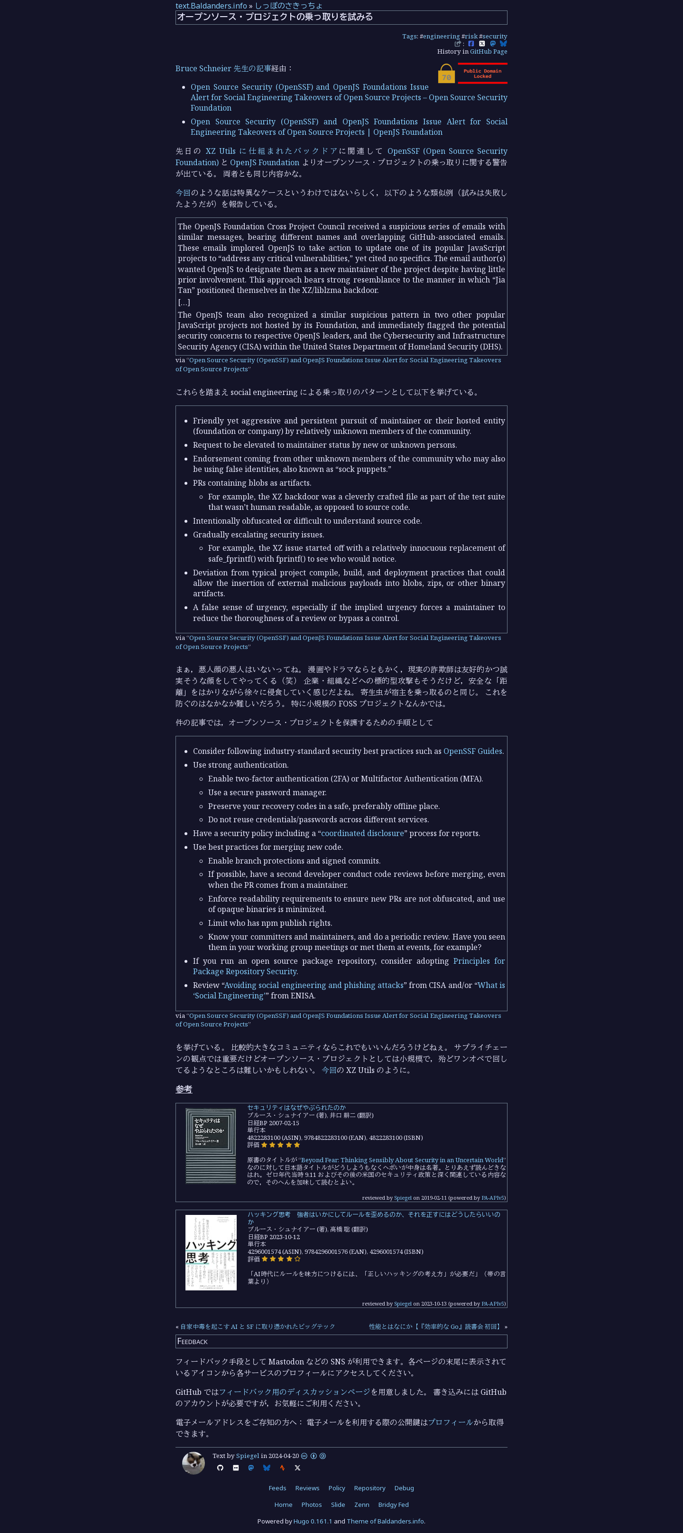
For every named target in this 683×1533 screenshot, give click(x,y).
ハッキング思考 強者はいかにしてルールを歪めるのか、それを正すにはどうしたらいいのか (374, 1218)
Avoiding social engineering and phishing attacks (314, 985)
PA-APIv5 (492, 1197)
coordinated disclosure (362, 833)
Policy (337, 1488)
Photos (312, 1504)
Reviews (307, 1488)
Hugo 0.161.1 (313, 1521)
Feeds (277, 1488)
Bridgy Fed (393, 1504)
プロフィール (450, 1422)
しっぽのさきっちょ (289, 5)
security (495, 36)
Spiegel (403, 1197)
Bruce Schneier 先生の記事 (223, 68)
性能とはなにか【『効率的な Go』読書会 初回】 (436, 1326)
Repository (370, 1488)
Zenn (361, 1504)
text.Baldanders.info (211, 5)
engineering (441, 36)
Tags (409, 36)
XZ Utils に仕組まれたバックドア (272, 151)
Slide (338, 1504)
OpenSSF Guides (472, 751)
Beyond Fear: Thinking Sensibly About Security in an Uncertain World (402, 1160)
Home (284, 1504)
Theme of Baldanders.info (385, 1521)
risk (471, 36)
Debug (404, 1488)
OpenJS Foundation (264, 162)
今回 (183, 193)
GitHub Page (489, 51)
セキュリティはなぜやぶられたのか (296, 1107)
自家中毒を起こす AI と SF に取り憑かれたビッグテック (257, 1326)
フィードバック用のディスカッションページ (294, 1392)
